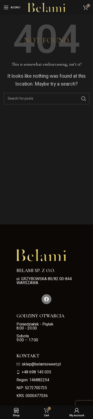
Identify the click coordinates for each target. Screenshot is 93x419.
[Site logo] (46, 7)
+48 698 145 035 (33, 372)
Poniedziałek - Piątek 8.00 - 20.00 (35, 326)
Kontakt (27, 356)
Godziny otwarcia (40, 316)
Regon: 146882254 (32, 380)
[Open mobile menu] (12, 7)
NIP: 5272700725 (31, 388)
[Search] (46, 98)
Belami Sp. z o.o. (35, 270)
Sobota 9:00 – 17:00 (27, 338)
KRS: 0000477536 (32, 396)
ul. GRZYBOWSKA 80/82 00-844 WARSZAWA (44, 281)
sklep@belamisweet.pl (38, 364)
